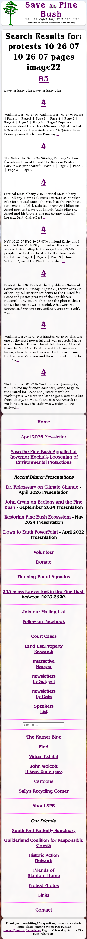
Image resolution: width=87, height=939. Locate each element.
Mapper (44, 666)
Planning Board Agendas (43, 576)
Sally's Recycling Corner (43, 791)
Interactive (44, 661)
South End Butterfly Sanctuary (43, 830)
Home (43, 422)
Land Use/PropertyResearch (44, 649)
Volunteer (44, 552)
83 (44, 78)
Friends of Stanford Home (44, 873)
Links (43, 895)
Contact (43, 910)
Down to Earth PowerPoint (30, 532)
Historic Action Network (44, 858)
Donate (43, 562)
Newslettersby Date (43, 694)
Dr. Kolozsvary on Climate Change (43, 487)
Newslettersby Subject (43, 679)
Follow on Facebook (44, 621)
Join (26, 612)
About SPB (43, 806)
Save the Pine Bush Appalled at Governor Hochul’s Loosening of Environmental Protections (44, 457)
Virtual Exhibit (43, 756)
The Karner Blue (43, 737)
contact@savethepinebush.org (22, 930)
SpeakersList (43, 709)
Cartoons (43, 781)
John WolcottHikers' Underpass (43, 769)
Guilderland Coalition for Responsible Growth (43, 843)
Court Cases (43, 636)
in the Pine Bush (57, 591)
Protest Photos (44, 885)
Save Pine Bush (51, 9)
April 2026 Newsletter (43, 437)
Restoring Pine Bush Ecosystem (37, 517)
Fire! (43, 747)
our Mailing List (48, 612)
